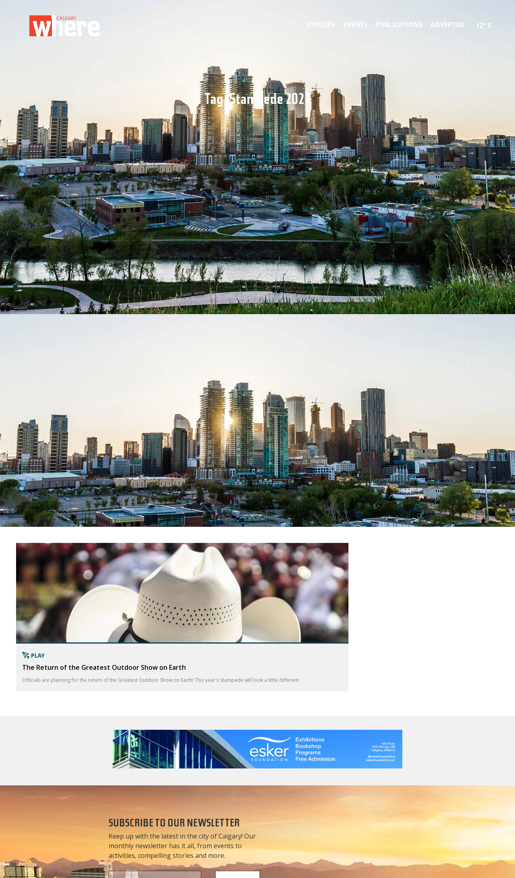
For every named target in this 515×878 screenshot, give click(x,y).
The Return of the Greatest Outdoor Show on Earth (104, 667)
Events (355, 24)
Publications (398, 24)
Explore (321, 24)
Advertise (448, 24)
